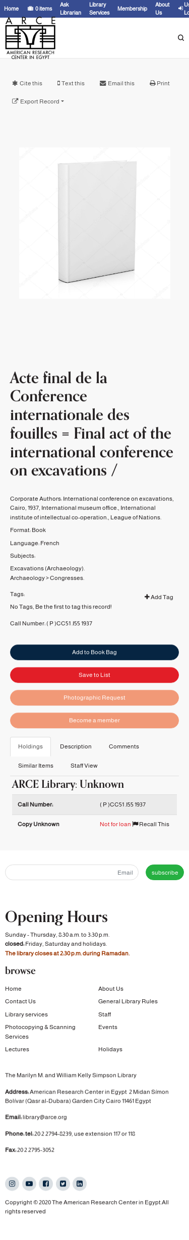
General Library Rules (128, 1001)
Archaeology (27, 595)
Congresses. (67, 595)
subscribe (165, 872)
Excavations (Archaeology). (47, 586)
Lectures (17, 1049)
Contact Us (20, 1001)
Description (76, 746)
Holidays (110, 1049)
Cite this (31, 83)
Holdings (30, 746)
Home (13, 988)
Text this (73, 83)
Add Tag (159, 615)
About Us (110, 988)
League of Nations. (135, 534)
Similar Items (35, 765)
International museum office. (79, 525)
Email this (121, 83)
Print (163, 83)
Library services (26, 1014)
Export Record (39, 101)
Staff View (84, 765)
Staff (104, 1014)
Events (107, 1027)
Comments (124, 746)
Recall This (150, 824)
